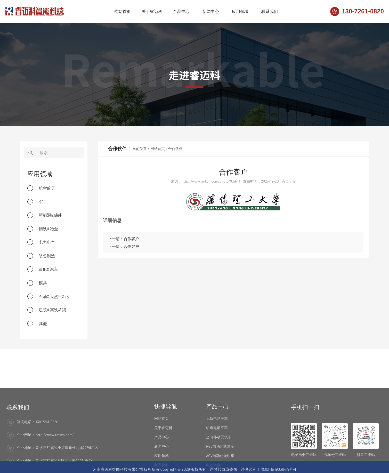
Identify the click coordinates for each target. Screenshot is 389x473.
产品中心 (181, 12)
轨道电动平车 (217, 459)
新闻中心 (210, 12)
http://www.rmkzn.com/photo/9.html (211, 181)
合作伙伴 (175, 148)
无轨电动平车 (217, 450)
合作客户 (233, 171)
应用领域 (240, 12)
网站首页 (122, 12)
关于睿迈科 (152, 12)
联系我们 (269, 12)
